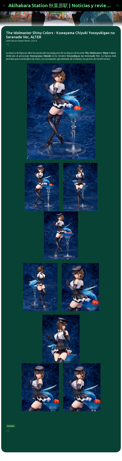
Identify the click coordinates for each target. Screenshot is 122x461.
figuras (10, 426)
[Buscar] (118, 5)
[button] (8, 45)
